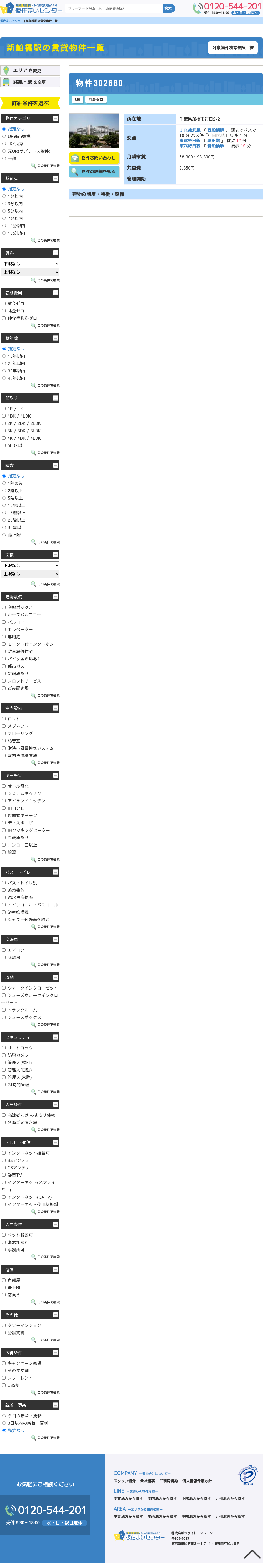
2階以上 (12, 490)
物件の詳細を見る (98, 172)
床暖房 (11, 957)
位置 (9, 1269)
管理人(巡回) (17, 1062)
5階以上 (12, 498)
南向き (11, 1295)
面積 (9, 554)
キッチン (13, 775)
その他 (11, 1315)
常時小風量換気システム (28, 748)
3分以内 (12, 203)
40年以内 (13, 378)
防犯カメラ (15, 1055)
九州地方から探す (230, 1498)
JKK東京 (12, 143)
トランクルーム (19, 1010)
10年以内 (13, 356)
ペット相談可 (17, 1235)
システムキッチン (21, 793)
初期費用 (13, 293)
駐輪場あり (15, 673)
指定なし (13, 129)
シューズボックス (21, 1017)
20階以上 (13, 520)
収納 (9, 977)
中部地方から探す (196, 1498)
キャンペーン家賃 (21, 1363)
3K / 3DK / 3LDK (21, 430)
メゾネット (15, 726)
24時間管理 (15, 1084)
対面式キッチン (19, 815)
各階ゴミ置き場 (19, 1122)
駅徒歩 (11, 178)
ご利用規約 (168, 1480)
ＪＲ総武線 (190, 130)
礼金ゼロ (13, 311)
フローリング (17, 733)
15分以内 (13, 233)
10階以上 (13, 505)
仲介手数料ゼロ (19, 318)
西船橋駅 (215, 130)
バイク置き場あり (21, 659)
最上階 (11, 534)
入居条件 (13, 1104)
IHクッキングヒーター (26, 830)
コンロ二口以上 (19, 845)
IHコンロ (13, 808)
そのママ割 (15, 1370)
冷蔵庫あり (15, 837)
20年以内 (13, 363)
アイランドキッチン (23, 800)
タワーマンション (21, 1325)
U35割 (10, 1385)
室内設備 (13, 708)
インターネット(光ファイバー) (28, 1185)
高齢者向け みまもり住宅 (28, 1115)
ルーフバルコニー (21, 614)
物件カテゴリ (18, 118)
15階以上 (13, 512)
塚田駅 (213, 140)
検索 (168, 8)
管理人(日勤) (17, 1070)
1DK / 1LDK (16, 416)
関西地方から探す (162, 1498)
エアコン (13, 950)
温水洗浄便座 (17, 897)
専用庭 (11, 636)
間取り (11, 398)
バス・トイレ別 (19, 882)
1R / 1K (12, 408)
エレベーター (17, 629)
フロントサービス (21, 681)
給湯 (9, 852)
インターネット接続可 (26, 1153)
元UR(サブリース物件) (26, 151)
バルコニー (15, 622)
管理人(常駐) (17, 1077)
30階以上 (13, 527)
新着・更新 (15, 1405)
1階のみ (12, 483)
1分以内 (12, 196)
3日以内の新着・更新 (25, 1423)
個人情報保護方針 (197, 1480)
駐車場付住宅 (17, 651)
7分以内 (12, 218)
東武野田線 (190, 140)
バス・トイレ (18, 872)
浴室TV (12, 1175)
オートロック (17, 1047)
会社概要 (147, 1480)
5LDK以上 (14, 445)
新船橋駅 (215, 145)
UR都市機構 (16, 136)
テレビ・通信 (18, 1142)
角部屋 (11, 1280)
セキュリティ (18, 1037)
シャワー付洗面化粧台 (26, 919)
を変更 (27, 70)
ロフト (11, 718)
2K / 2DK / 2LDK (21, 423)
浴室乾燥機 (15, 912)
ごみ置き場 (15, 688)
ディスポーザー (19, 823)
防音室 (11, 741)
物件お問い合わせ (98, 158)
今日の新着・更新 (22, 1415)
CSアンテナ (16, 1167)
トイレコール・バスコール (30, 905)
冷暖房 (11, 939)
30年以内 (13, 370)
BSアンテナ (16, 1160)
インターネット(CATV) (27, 1197)
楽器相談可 (15, 1242)
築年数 (11, 338)
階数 (9, 465)
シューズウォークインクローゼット (29, 998)
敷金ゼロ (13, 303)
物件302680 (99, 83)
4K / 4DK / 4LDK (21, 438)
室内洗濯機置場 (19, 755)
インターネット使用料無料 (30, 1204)
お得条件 (13, 1352)
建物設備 (13, 596)
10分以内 (13, 225)
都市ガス (13, 666)
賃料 (9, 253)
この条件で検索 (48, 165)
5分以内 (12, 211)
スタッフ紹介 (125, 1480)
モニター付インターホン (28, 644)
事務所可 (13, 1249)
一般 (9, 158)
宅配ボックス (17, 607)
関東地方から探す (128, 1498)
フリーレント (17, 1378)
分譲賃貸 (13, 1332)
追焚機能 (13, 890)
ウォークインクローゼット (30, 988)
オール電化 (15, 786)
